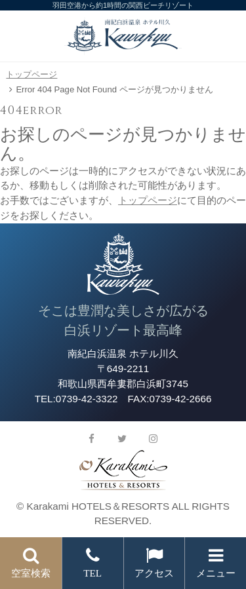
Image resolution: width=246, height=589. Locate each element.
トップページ (31, 74)
